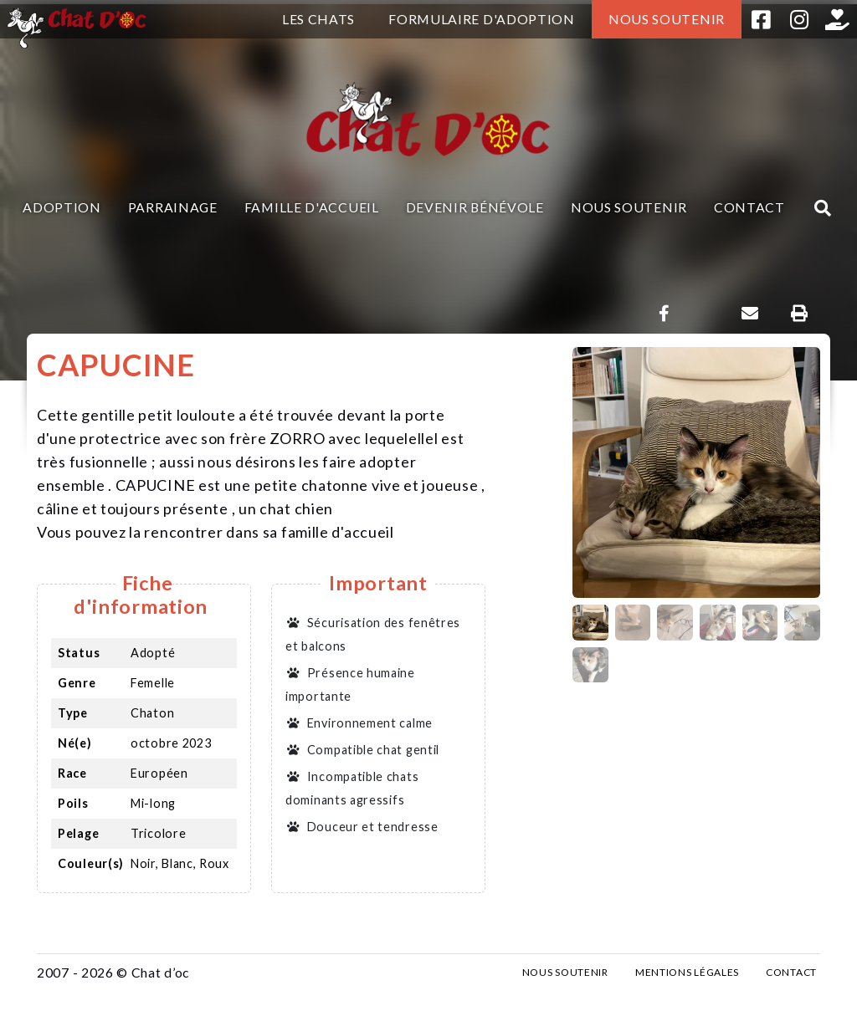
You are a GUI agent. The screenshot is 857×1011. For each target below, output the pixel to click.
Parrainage (173, 207)
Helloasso (838, 19)
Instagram (799, 19)
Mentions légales (687, 972)
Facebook (761, 19)
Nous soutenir (666, 19)
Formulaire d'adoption (481, 19)
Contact (749, 207)
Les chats (318, 19)
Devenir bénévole (475, 207)
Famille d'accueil (311, 207)
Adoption (62, 207)
